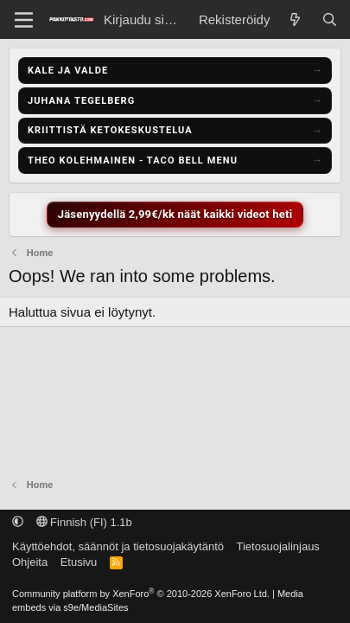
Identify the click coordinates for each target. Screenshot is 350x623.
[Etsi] (330, 19)
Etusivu (79, 562)
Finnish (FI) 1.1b (84, 522)
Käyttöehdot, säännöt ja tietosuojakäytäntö (118, 546)
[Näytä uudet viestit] (295, 19)
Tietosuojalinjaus (278, 546)
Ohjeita (30, 562)
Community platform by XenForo (141, 593)
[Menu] (23, 20)
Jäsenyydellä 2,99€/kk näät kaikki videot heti (175, 214)
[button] (18, 522)
